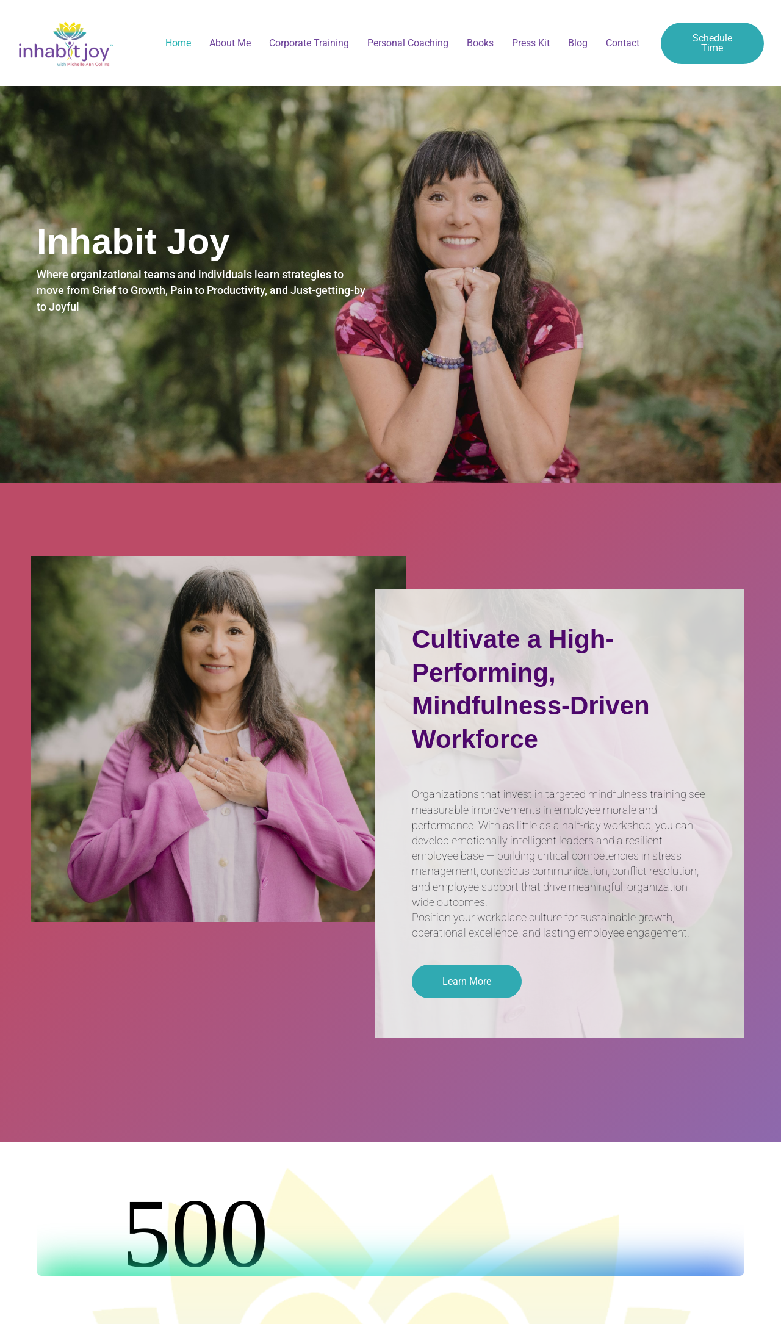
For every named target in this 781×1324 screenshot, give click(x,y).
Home (178, 43)
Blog (578, 43)
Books (480, 43)
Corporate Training (309, 43)
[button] (467, 981)
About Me (230, 43)
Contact (622, 43)
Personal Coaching (407, 43)
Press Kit (531, 43)
